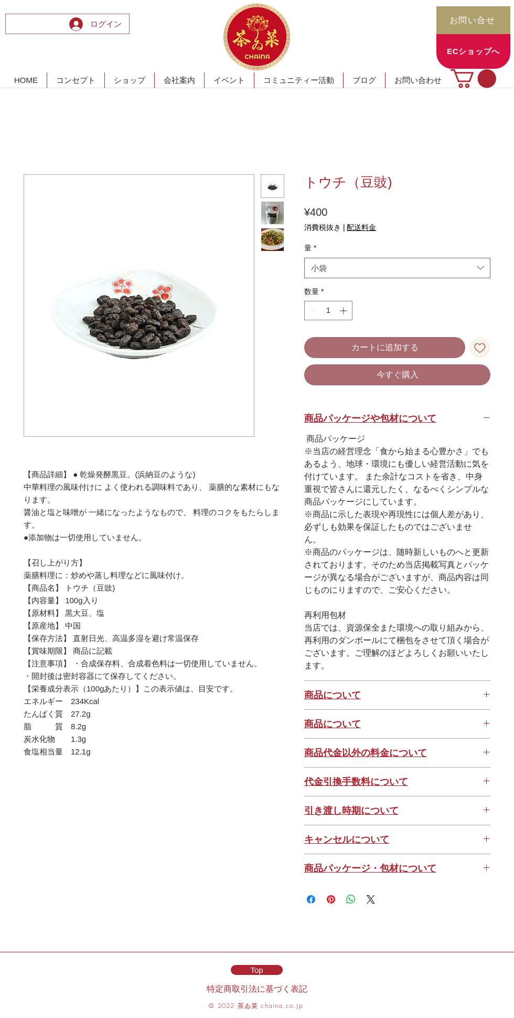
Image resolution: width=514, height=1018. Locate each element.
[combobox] (397, 268)
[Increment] (344, 310)
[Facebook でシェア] (311, 899)
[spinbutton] (328, 310)
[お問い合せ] (473, 20)
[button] (473, 78)
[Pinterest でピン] (331, 899)
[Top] (257, 970)
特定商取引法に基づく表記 (257, 988)
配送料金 (361, 227)
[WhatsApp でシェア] (351, 899)
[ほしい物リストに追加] (479, 347)
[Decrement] (312, 310)
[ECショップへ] (473, 51)
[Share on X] (371, 899)
